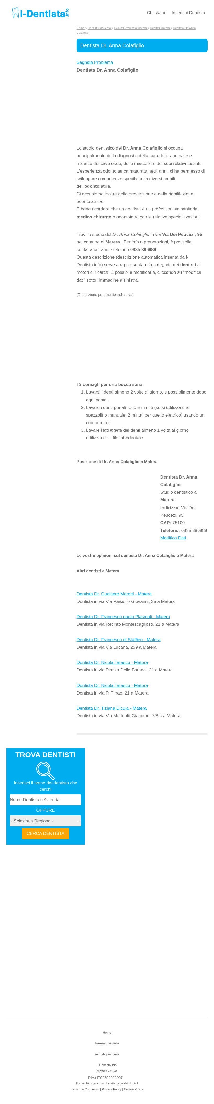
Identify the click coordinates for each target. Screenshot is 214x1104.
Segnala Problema (95, 62)
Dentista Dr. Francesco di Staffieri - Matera (119, 639)
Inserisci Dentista (188, 12)
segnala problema (106, 1054)
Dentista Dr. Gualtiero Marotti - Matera (114, 593)
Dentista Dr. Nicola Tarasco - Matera (112, 662)
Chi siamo (157, 12)
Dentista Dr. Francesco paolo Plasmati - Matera (123, 616)
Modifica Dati (173, 538)
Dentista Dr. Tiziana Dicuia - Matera (112, 708)
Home (107, 1032)
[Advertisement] (118, 109)
